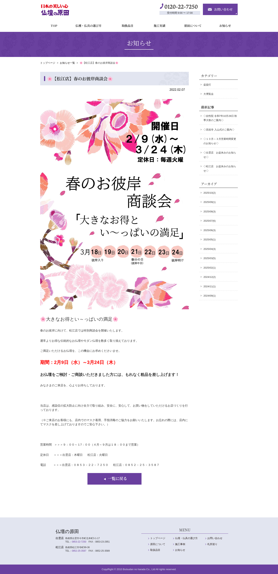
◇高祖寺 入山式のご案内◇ (218, 129)
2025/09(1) (209, 202)
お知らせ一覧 (67, 62)
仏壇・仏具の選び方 (86, 23)
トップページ (47, 62)
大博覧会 (208, 93)
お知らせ (223, 23)
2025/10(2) (209, 192)
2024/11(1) (209, 286)
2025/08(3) (209, 211)
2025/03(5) (209, 258)
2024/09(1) (209, 295)
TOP (52, 23)
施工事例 (180, 544)
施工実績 (157, 23)
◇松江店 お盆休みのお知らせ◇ (219, 168)
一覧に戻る (114, 479)
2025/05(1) (209, 239)
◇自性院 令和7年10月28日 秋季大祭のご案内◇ (220, 118)
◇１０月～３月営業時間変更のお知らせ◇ (219, 141)
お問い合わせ (214, 538)
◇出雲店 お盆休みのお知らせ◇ (219, 155)
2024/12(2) (209, 277)
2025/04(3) (209, 249)
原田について (191, 23)
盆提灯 (207, 84)
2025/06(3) (209, 230)
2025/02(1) (209, 267)
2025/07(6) (209, 220)
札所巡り (212, 544)
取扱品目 (125, 23)
